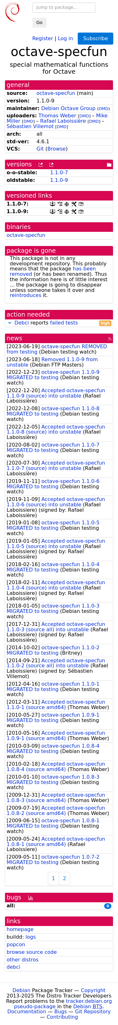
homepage (20, 929)
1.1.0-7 (59, 173)
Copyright (93, 990)
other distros (22, 960)
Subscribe (95, 38)
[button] (9, 323)
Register (42, 38)
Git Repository (93, 1012)
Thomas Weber (57, 116)
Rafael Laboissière (63, 121)
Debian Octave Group (68, 108)
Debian (22, 990)
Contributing (62, 1017)
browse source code (32, 952)
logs (30, 937)
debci (13, 967)
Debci (21, 323)
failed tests (64, 323)
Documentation (26, 1012)
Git (40, 149)
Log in (65, 38)
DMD (103, 108)
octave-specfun (56, 93)
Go (39, 22)
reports (59, 323)
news (14, 338)
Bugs (60, 1012)
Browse (56, 149)
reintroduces (25, 295)
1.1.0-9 (59, 180)
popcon (16, 945)
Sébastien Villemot (30, 126)
